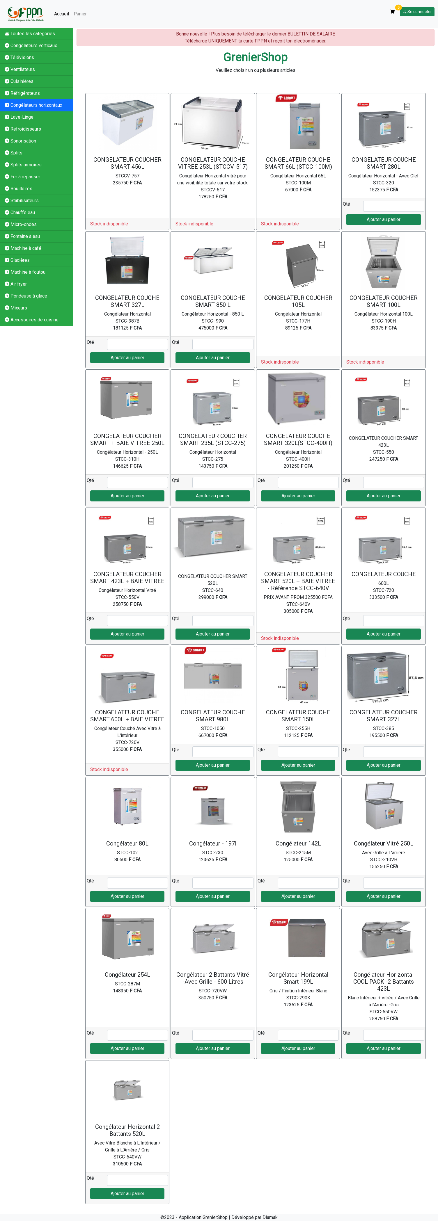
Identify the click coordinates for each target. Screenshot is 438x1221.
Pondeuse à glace (26, 296)
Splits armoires (23, 165)
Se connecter (417, 11)
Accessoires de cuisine (31, 320)
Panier (80, 14)
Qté (346, 204)
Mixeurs (16, 308)
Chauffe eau (20, 212)
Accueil (61, 14)
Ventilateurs (20, 69)
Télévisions (19, 57)
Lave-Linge (19, 117)
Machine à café (23, 248)
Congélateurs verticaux (31, 45)
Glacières (17, 260)
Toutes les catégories (30, 33)
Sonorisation (20, 141)
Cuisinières (19, 81)
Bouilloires (18, 188)
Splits (13, 153)
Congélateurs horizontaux (33, 105)
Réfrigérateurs (22, 93)
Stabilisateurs (22, 200)
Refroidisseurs (23, 129)
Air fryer (16, 284)
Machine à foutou (25, 272)
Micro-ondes (21, 224)
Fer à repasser (22, 176)
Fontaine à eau (22, 236)
